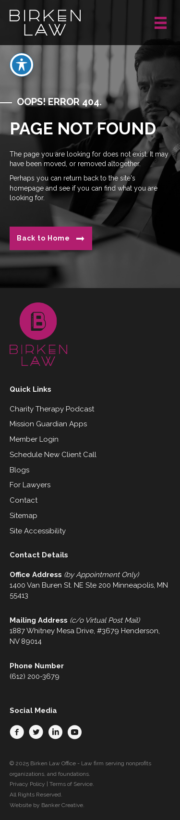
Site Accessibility (38, 531)
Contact (23, 500)
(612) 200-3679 (35, 676)
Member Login (34, 439)
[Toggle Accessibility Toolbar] (21, 56)
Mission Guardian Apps (48, 424)
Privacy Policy (27, 784)
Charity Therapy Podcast (52, 409)
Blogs (19, 470)
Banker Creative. (62, 805)
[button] (17, 732)
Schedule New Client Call (53, 454)
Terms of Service (71, 784)
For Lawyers (30, 485)
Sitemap (23, 515)
